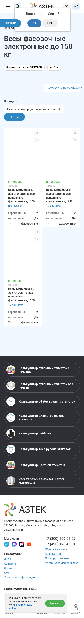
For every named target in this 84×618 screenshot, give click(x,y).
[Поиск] (17, 6)
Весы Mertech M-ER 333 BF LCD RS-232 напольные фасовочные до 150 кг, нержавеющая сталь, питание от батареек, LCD (59, 195)
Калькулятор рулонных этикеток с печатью (38, 369)
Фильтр (10, 23)
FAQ (6, 572)
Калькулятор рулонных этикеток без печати (39, 385)
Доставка (10, 568)
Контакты (10, 563)
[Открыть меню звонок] (76, 6)
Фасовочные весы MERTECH (24, 67)
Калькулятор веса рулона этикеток (38, 449)
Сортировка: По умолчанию (63, 88)
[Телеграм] (6, 544)
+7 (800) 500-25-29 (60, 539)
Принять (55, 603)
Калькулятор (53, 553)
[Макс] (14, 544)
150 (14, 116)
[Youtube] (29, 544)
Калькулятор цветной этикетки (35, 465)
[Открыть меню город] (66, 6)
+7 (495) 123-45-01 (60, 544)
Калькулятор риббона (28, 433)
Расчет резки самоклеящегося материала (35, 480)
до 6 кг (54, 67)
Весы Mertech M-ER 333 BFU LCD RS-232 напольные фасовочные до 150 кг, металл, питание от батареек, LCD (21, 195)
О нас (7, 559)
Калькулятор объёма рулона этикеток (40, 401)
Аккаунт (75, 609)
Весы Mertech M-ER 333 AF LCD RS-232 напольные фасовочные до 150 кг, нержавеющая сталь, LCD (21, 294)
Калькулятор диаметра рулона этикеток (35, 417)
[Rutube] (21, 544)
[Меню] (8, 6)
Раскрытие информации (19, 577)
